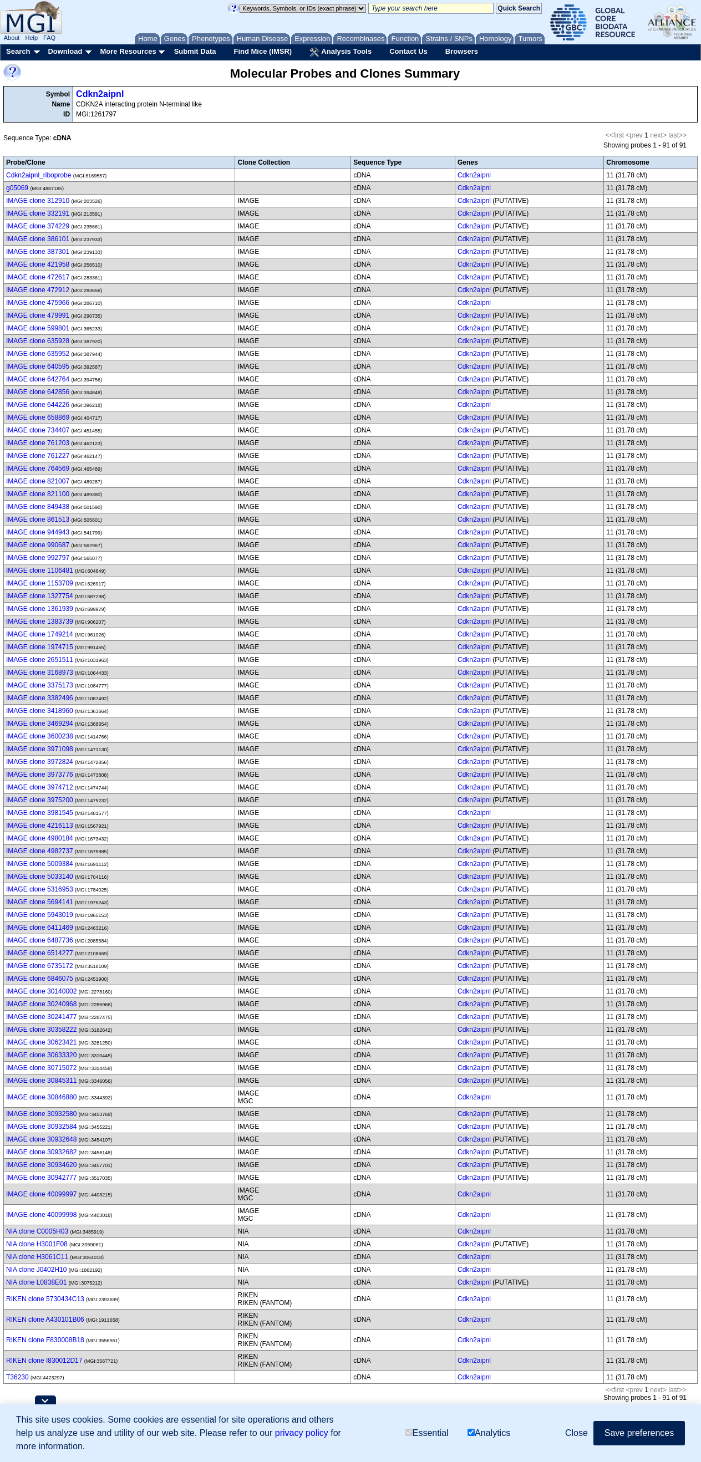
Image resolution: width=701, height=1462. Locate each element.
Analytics (489, 1433)
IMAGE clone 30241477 (41, 1017)
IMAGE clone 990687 (37, 545)
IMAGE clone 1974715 (39, 647)
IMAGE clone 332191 (37, 213)
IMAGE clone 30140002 (41, 991)
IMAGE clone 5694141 (39, 902)
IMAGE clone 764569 (37, 468)
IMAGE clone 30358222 (41, 1029)
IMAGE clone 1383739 (39, 621)
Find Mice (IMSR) (262, 51)
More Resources (128, 51)
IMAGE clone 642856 (37, 392)
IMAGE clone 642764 (37, 379)
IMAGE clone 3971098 (39, 749)
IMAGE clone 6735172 (39, 966)
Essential (427, 1433)
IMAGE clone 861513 (37, 519)
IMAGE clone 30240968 (41, 1004)
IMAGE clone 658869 (37, 417)
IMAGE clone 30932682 (41, 1152)
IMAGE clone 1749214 (39, 634)
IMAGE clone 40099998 (41, 1215)
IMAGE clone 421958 (37, 264)
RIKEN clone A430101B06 (45, 1319)
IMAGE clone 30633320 (41, 1055)
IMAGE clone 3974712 (39, 787)
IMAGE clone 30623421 (41, 1042)
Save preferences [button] (639, 1433)
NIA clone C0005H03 (37, 1231)
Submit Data (195, 51)
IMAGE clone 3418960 (39, 711)
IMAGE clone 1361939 (39, 609)
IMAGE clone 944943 (37, 532)
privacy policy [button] (301, 1433)
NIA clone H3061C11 (37, 1257)
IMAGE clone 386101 (37, 239)
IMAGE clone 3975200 (39, 800)
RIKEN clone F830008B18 (45, 1340)
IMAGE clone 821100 (37, 494)
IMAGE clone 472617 (37, 277)
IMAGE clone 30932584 (41, 1126)
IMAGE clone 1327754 (39, 596)
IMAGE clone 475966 (37, 303)
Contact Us (408, 51)
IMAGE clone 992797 (37, 558)
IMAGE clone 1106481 (39, 570)
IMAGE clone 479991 (37, 315)
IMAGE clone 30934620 (41, 1165)
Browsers (461, 51)
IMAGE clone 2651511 (39, 660)
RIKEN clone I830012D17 (44, 1360)
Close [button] (576, 1433)
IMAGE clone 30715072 (41, 1068)
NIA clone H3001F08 (37, 1244)
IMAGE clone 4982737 (39, 851)
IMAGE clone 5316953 (39, 889)
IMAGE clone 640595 (37, 366)
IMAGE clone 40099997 (41, 1194)
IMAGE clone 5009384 (39, 864)
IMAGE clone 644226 (37, 405)
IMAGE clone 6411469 (39, 927)
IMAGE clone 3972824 (39, 762)
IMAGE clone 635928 (37, 341)
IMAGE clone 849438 (37, 507)
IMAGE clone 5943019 (39, 915)
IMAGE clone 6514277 (39, 953)
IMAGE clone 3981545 (39, 813)
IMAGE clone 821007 (37, 481)
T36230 (17, 1377)
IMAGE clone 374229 (37, 226)
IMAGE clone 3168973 (39, 672)
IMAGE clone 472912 (37, 290)
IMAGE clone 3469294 (39, 723)
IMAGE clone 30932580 (41, 1114)
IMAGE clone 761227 (37, 456)
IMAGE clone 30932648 (41, 1139)
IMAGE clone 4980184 (39, 838)
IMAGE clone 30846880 (41, 1097)
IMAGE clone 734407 (37, 430)
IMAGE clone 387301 (37, 252)
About (12, 37)
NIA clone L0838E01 (36, 1282)
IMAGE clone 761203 (37, 443)
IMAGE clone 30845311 (41, 1080)
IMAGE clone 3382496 (39, 698)
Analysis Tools (340, 52)
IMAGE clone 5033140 (39, 876)
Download (65, 51)
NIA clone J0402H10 (36, 1269)
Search (18, 51)
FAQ (49, 37)
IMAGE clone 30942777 (41, 1177)
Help (31, 37)
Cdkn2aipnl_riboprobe (38, 175)
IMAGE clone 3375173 (39, 685)
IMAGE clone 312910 (37, 201)
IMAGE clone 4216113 (39, 825)
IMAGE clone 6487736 (39, 940)
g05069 (17, 188)
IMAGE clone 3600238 (39, 736)
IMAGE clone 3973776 (39, 774)
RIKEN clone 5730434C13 (45, 1299)
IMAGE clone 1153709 (39, 583)
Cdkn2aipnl (100, 94)
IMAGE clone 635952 (37, 354)
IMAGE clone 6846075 (39, 978)
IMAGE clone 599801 (37, 328)
